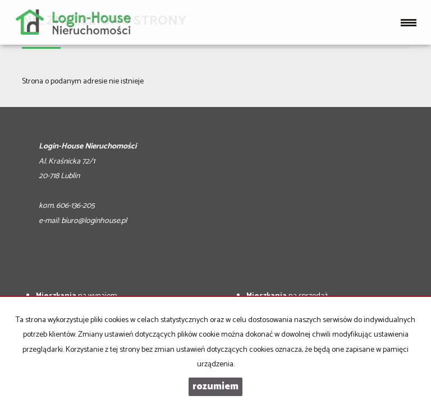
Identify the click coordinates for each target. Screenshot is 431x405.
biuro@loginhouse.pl (94, 221)
